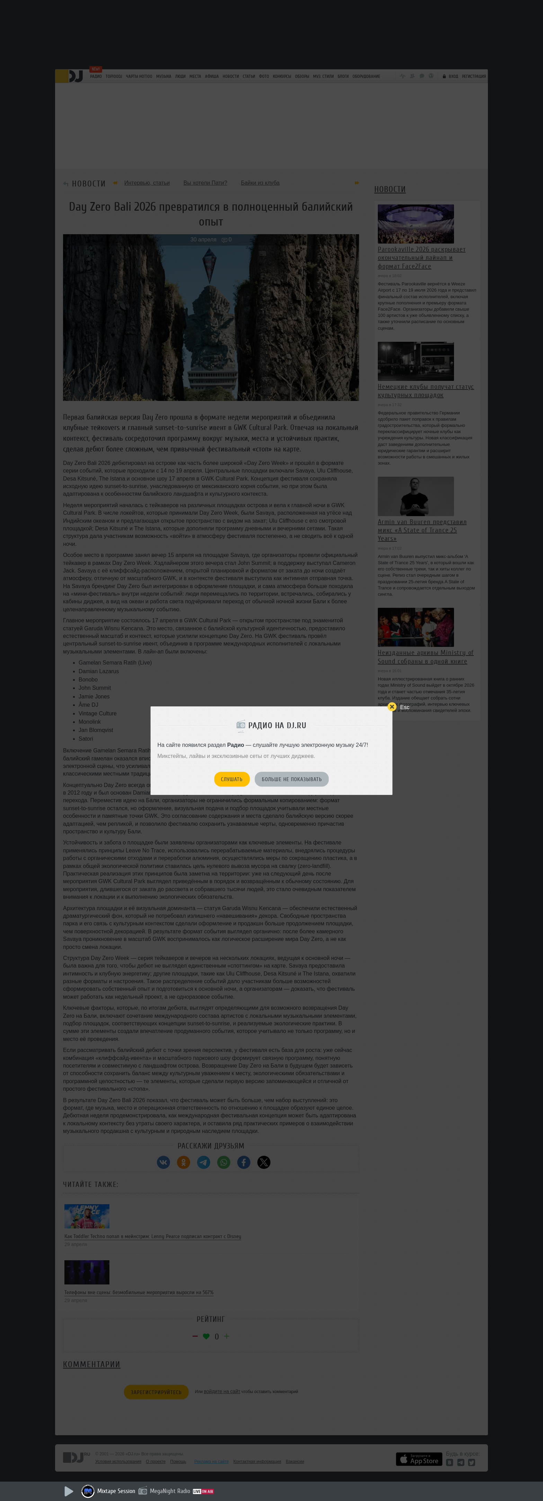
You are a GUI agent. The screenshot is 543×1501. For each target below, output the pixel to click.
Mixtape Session (116, 1491)
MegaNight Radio (170, 1491)
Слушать (232, 779)
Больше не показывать (292, 779)
